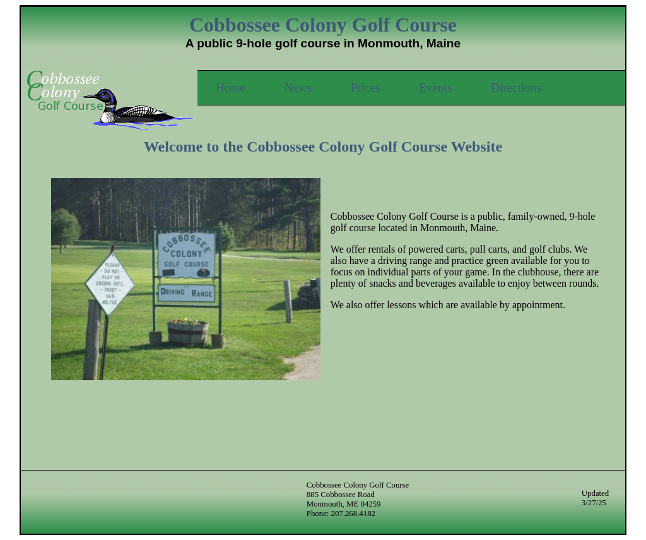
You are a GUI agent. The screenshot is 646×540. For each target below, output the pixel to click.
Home (230, 87)
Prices (365, 87)
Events (435, 87)
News (298, 87)
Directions (516, 87)
